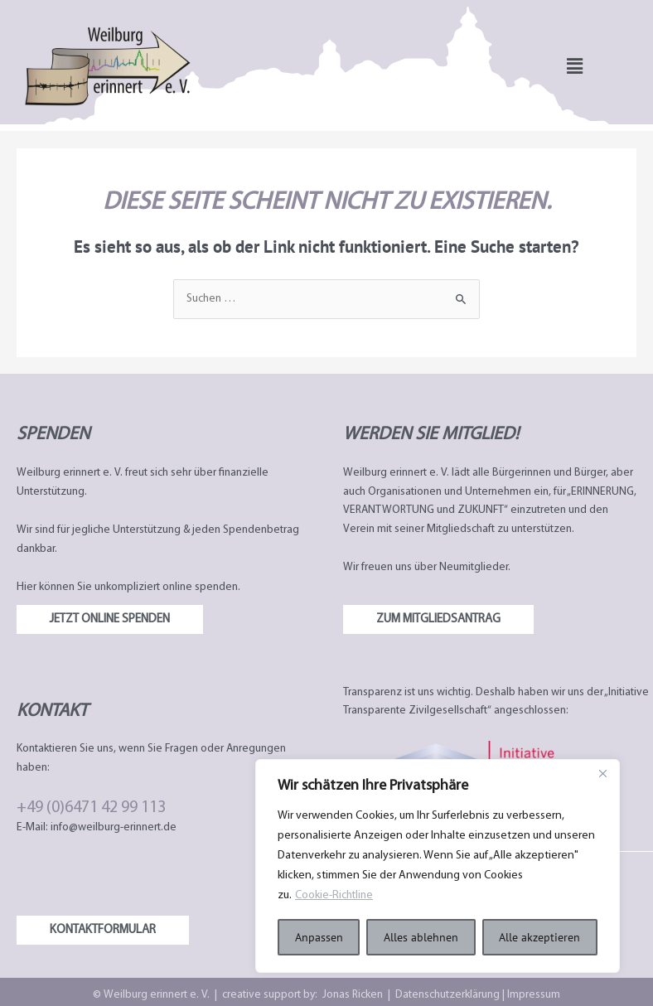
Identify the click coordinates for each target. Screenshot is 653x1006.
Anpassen (319, 937)
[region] (437, 866)
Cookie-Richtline (335, 895)
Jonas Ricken (352, 994)
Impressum (532, 994)
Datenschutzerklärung (448, 994)
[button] (574, 66)
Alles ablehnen (421, 937)
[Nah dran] (602, 773)
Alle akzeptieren (539, 937)
